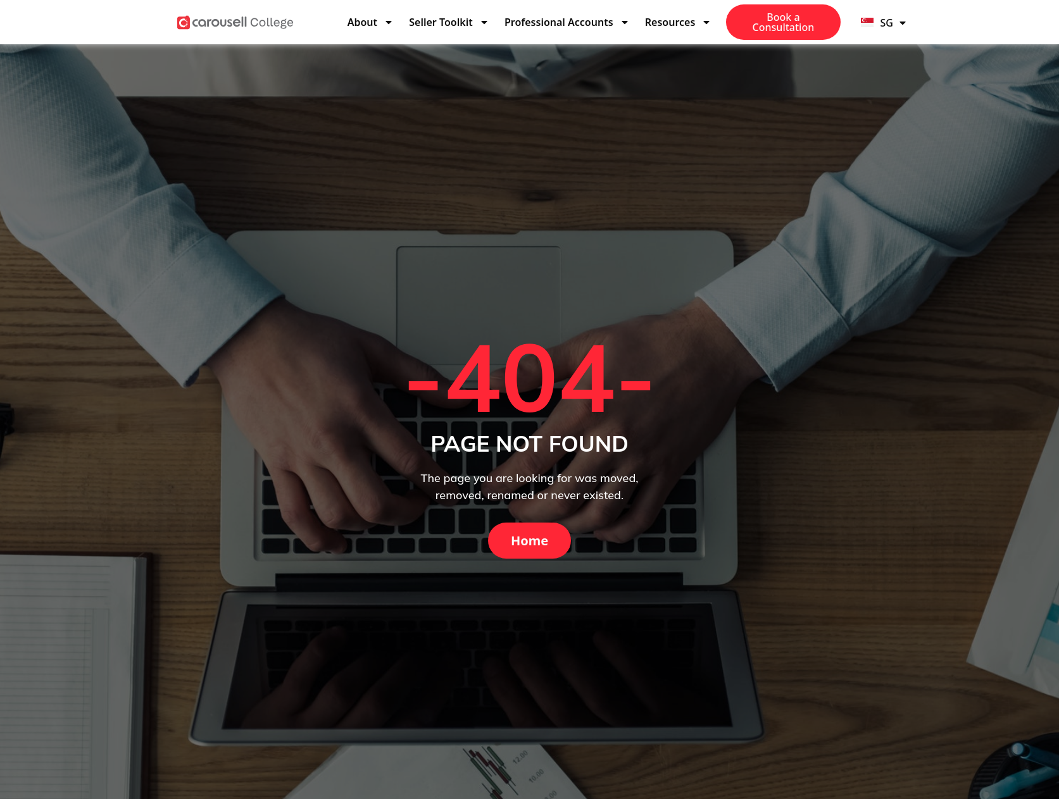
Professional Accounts (567, 22)
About (371, 22)
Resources (678, 22)
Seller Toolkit (449, 22)
